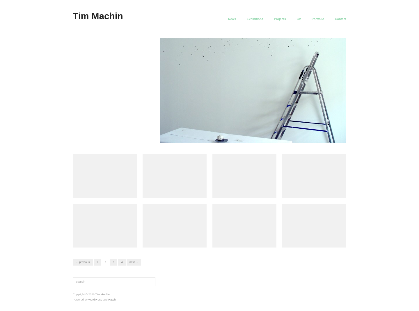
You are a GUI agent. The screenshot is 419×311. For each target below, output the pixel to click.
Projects (280, 19)
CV (299, 19)
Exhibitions (255, 19)
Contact (340, 19)
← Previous (83, 262)
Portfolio (318, 19)
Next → (133, 262)
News (232, 19)
